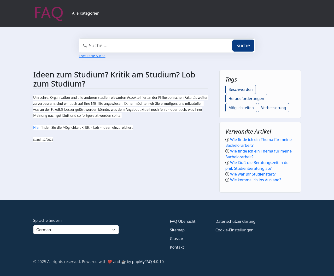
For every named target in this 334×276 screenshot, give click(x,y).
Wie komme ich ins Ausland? (255, 179)
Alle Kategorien (86, 13)
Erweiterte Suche (92, 55)
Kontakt (177, 247)
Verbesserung (273, 107)
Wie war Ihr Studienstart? (253, 174)
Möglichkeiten (241, 107)
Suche (243, 45)
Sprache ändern (47, 220)
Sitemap (177, 230)
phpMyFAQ (142, 261)
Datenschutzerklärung (236, 221)
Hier (36, 127)
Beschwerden (241, 89)
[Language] (76, 229)
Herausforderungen (246, 98)
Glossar (176, 238)
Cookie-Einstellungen (234, 230)
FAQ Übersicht (183, 221)
